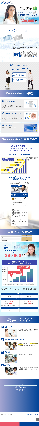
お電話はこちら (29, 424)
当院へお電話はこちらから (20, 386)
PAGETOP (37, 419)
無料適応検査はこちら (10, 424)
